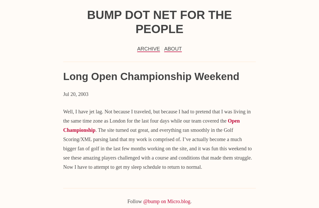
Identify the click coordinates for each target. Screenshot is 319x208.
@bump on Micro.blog (166, 201)
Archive (148, 49)
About (173, 49)
